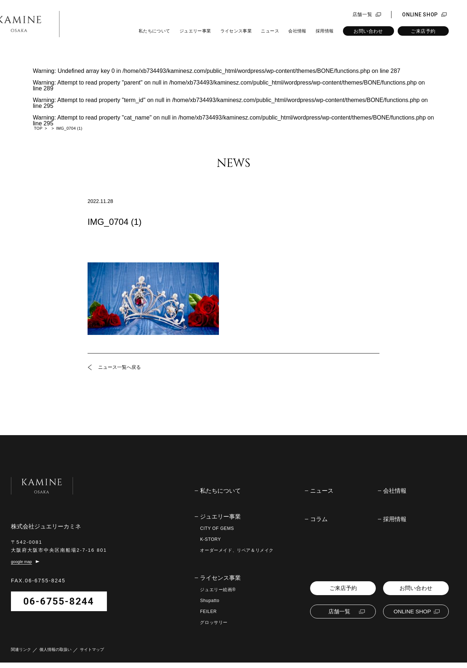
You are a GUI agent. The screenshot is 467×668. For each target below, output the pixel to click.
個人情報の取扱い (55, 655)
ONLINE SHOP (420, 14)
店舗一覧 (362, 14)
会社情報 (297, 31)
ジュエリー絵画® (218, 589)
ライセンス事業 (236, 31)
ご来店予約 (423, 31)
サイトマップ (92, 655)
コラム (319, 519)
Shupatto (209, 600)
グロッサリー (214, 622)
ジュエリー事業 (195, 31)
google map (21, 567)
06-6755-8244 (58, 606)
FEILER (208, 611)
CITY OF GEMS (217, 528)
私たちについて (154, 31)
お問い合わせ (368, 31)
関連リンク (21, 655)
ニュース (270, 31)
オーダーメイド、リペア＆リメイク (237, 550)
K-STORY (210, 539)
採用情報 (324, 31)
